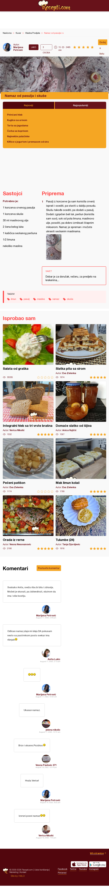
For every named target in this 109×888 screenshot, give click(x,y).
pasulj (27, 299)
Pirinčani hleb (14, 114)
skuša (70, 299)
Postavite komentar (49, 568)
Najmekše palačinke (18, 136)
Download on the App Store (79, 867)
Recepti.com (54, 5)
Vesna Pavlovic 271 (46, 766)
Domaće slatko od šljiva (81, 408)
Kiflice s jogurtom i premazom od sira (28, 141)
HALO (22, 878)
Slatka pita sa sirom (81, 351)
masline (41, 299)
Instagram (94, 871)
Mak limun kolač (81, 465)
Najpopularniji (80, 105)
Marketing (14, 874)
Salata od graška (28, 351)
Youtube (83, 871)
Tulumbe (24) (81, 522)
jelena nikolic (53, 731)
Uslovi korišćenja (41, 872)
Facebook (62, 871)
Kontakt (23, 874)
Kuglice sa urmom (17, 120)
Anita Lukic (54, 659)
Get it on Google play (97, 867)
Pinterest (62, 875)
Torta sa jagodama (17, 125)
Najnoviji (28, 105)
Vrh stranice (97, 855)
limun (13, 299)
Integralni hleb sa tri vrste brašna (28, 408)
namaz (56, 299)
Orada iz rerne (28, 522)
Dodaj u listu (102, 43)
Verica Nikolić (46, 837)
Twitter (73, 871)
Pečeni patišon (28, 465)
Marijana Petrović (18, 48)
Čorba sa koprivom (17, 131)
